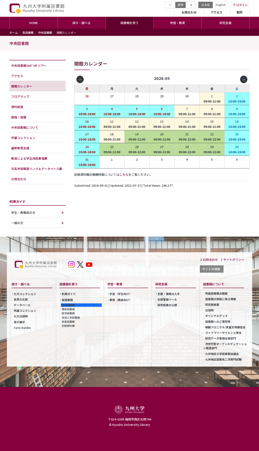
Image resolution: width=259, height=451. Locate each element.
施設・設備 (18, 117)
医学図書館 (68, 313)
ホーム (13, 33)
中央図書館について (24, 127)
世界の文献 (21, 299)
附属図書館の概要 (216, 293)
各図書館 (28, 33)
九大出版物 (21, 316)
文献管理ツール (167, 299)
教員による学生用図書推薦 (29, 158)
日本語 (205, 5)
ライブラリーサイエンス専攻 (223, 333)
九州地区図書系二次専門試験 (223, 359)
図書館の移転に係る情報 (220, 299)
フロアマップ (20, 96)
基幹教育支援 (20, 148)
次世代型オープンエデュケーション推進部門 (225, 346)
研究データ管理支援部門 (220, 338)
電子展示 (19, 322)
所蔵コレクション (23, 138)
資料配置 (17, 107)
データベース (22, 305)
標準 (180, 5)
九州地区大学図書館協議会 (222, 354)
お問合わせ (189, 12)
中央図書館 (45, 33)
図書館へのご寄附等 (217, 322)
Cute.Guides (22, 328)
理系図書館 (68, 309)
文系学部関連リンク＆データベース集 (36, 169)
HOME (33, 23)
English (221, 5)
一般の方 (17, 223)
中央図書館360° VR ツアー (28, 65)
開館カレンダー (21, 86)
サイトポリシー (232, 259)
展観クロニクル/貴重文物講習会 (225, 327)
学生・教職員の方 (23, 212)
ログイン (242, 5)
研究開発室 (212, 305)
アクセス (216, 12)
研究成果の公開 (167, 305)
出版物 (209, 310)
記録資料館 (68, 325)
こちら (123, 174)
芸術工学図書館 (71, 317)
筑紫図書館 (68, 321)
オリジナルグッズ (216, 316)
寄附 (239, 12)
